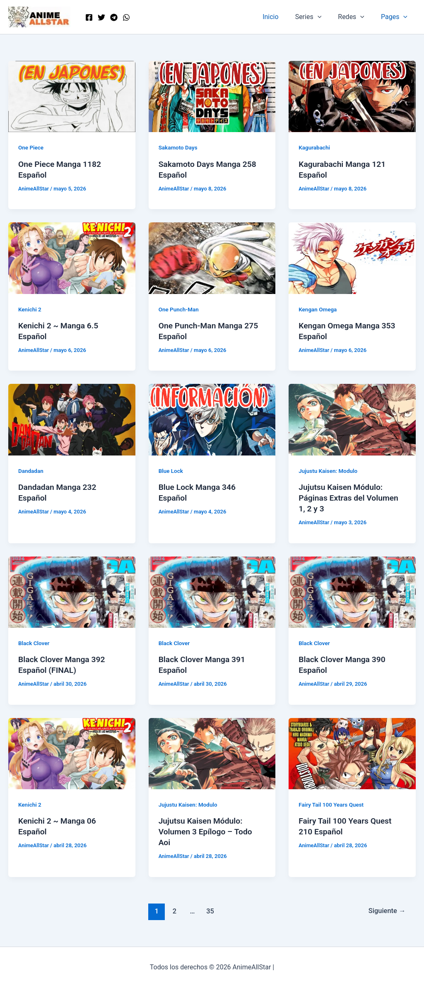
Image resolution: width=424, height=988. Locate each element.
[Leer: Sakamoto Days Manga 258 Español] (212, 96)
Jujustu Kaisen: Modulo (329, 470)
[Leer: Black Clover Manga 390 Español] (352, 591)
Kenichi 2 (30, 309)
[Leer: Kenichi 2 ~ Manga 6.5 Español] (71, 258)
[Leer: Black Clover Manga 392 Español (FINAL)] (71, 591)
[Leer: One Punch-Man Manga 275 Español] (212, 258)
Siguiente (386, 910)
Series (317, 17)
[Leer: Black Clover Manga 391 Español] (212, 591)
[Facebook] (89, 17)
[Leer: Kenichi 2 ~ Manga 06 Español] (71, 753)
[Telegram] (114, 17)
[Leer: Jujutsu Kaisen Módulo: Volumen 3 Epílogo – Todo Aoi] (212, 753)
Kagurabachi (315, 147)
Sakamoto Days (179, 147)
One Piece (31, 147)
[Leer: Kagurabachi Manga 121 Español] (352, 96)
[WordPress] (126, 17)
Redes (356, 17)
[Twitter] (101, 17)
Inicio (282, 17)
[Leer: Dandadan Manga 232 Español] (71, 419)
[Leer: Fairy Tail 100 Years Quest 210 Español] (352, 753)
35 (209, 910)
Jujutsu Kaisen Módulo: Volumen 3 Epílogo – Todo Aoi (207, 831)
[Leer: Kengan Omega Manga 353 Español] (352, 258)
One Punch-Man (179, 309)
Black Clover (34, 643)
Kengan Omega (318, 309)
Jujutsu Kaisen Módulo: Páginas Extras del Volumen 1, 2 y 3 (350, 497)
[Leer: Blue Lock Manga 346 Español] (212, 419)
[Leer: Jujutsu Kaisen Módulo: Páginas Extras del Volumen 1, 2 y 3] (352, 419)
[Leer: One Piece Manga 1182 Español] (71, 96)
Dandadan (31, 470)
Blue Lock (171, 470)
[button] (326, 17)
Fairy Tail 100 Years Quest (332, 804)
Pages (396, 17)
